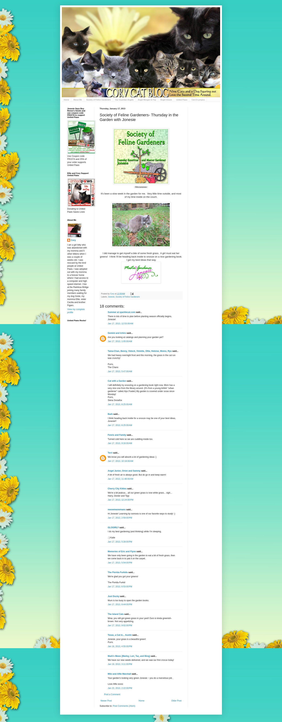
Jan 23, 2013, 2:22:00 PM (120, 688)
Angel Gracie (166, 100)
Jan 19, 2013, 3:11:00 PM (120, 664)
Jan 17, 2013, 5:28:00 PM (120, 542)
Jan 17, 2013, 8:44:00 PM (120, 604)
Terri (110, 453)
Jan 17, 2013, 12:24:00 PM (120, 500)
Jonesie (111, 297)
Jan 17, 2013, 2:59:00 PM (120, 518)
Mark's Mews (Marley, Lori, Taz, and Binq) (129, 656)
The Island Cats (116, 614)
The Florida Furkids (118, 572)
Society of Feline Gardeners (98, 100)
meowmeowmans (117, 509)
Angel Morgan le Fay (147, 100)
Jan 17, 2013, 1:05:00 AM (120, 341)
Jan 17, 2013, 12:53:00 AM (120, 323)
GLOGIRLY (113, 527)
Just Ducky (113, 596)
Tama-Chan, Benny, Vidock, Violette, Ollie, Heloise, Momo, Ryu (140, 351)
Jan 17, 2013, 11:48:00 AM (120, 479)
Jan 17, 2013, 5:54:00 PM (120, 562)
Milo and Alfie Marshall (119, 674)
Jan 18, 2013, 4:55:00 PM (120, 646)
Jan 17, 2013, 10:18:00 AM (120, 461)
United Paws (181, 100)
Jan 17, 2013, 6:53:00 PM (120, 586)
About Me (77, 100)
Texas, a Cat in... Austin (120, 635)
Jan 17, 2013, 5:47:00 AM (120, 371)
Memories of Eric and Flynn (122, 551)
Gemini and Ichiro (117, 333)
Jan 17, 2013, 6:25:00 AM (120, 404)
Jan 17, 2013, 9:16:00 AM (120, 443)
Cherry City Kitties (117, 488)
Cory (73, 240)
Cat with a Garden (117, 381)
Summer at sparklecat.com (121, 312)
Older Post (176, 700)
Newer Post (106, 700)
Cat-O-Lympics (198, 100)
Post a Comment (112, 694)
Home (66, 100)
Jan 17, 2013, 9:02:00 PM (120, 625)
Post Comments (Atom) (124, 706)
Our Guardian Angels (124, 100)
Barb (110, 414)
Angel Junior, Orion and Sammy (124, 471)
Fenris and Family (117, 435)
